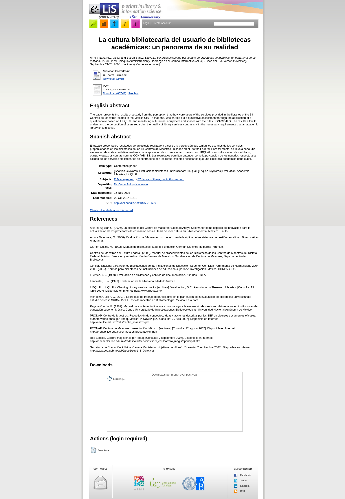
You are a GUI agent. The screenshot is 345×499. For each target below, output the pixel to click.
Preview (133, 93)
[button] (93, 450)
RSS (239, 491)
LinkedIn (242, 486)
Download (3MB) (113, 78)
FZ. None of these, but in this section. (161, 179)
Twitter (241, 480)
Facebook (242, 475)
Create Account (161, 23)
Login (146, 23)
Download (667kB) (114, 93)
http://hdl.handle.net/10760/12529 (135, 203)
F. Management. (124, 179)
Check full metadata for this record (111, 210)
